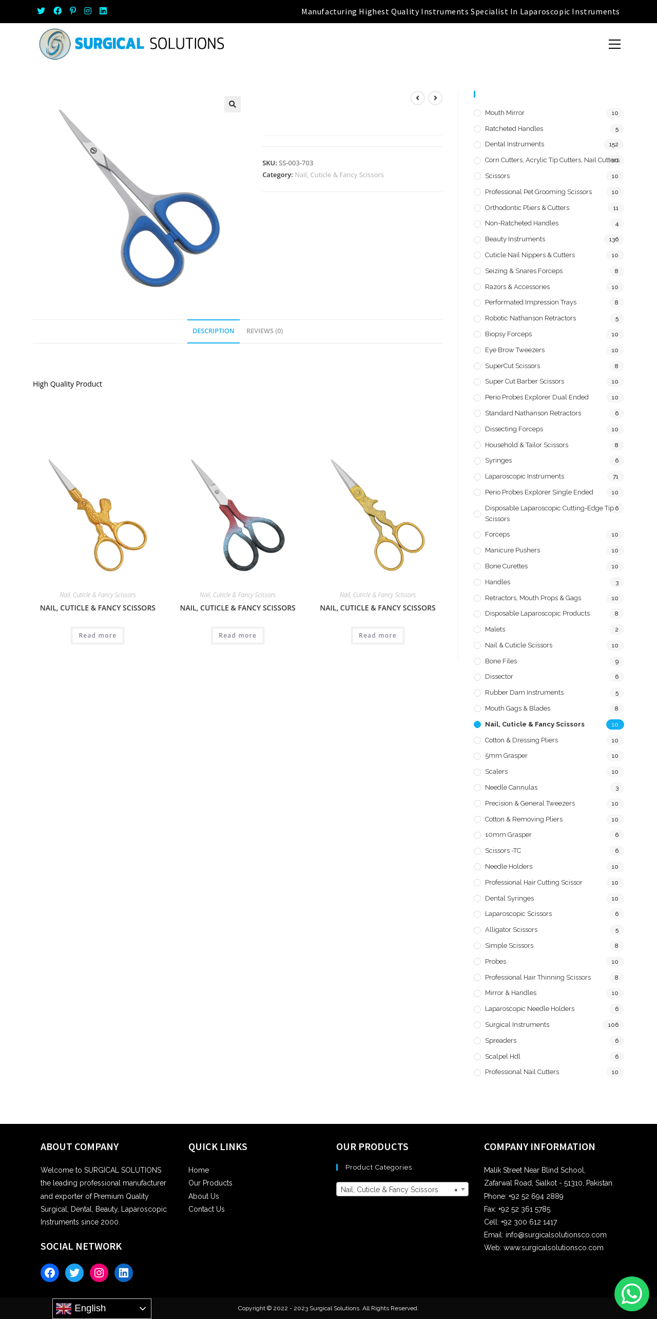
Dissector (499, 676)
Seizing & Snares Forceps (524, 271)
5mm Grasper (506, 755)
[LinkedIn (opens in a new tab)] (103, 11)
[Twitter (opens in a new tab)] (43, 11)
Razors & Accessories (517, 287)
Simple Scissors (509, 945)
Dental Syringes (509, 898)
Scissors (497, 176)
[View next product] (435, 98)
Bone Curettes (506, 566)
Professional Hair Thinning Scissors (538, 977)
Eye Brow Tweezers (515, 350)
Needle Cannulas (511, 787)
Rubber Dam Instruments (524, 692)
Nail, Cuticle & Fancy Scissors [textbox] (399, 1189)
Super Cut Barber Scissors (524, 381)
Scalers (496, 771)
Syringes (498, 460)
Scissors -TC (503, 850)
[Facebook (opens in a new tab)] (57, 11)
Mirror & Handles (510, 993)
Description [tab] (213, 331)
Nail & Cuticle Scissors (518, 645)
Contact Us (206, 1209)
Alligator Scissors (511, 929)
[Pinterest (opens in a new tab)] (73, 11)
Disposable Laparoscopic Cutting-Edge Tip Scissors (549, 513)
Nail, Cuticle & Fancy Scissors (339, 174)
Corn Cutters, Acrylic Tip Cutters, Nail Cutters (552, 160)
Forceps (497, 534)
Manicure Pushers (512, 550)
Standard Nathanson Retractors (533, 413)
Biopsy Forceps (508, 334)
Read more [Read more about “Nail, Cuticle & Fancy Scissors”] (98, 635)
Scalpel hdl (502, 1056)
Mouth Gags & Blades (517, 708)
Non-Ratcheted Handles (521, 223)
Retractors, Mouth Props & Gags (533, 598)
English (80, 1309)
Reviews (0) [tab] (264, 331)
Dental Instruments (514, 144)
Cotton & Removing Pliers (524, 819)
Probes (495, 961)
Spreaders (500, 1040)
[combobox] (402, 1189)
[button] (232, 104)
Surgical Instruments (517, 1024)
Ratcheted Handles (514, 128)
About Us (203, 1196)
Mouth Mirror (505, 113)
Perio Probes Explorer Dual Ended (537, 397)
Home (198, 1170)
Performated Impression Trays (530, 302)
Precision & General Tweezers (530, 803)
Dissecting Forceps (514, 429)
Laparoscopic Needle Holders (529, 1008)
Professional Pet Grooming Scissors (538, 192)
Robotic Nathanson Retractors (530, 318)
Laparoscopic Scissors (518, 913)
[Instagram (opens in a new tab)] (87, 11)
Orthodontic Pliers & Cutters (527, 208)
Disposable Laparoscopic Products (537, 613)
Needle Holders (508, 866)
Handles (497, 582)
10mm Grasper (508, 834)
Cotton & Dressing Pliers (521, 740)
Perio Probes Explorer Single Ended (539, 492)
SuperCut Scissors (512, 366)
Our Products (210, 1183)
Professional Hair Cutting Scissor (534, 882)
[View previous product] (418, 98)
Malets (495, 629)
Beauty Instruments (515, 239)
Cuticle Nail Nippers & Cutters (530, 255)
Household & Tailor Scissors (526, 445)
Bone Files (501, 661)
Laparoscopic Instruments (524, 476)
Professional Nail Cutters (522, 1072)
